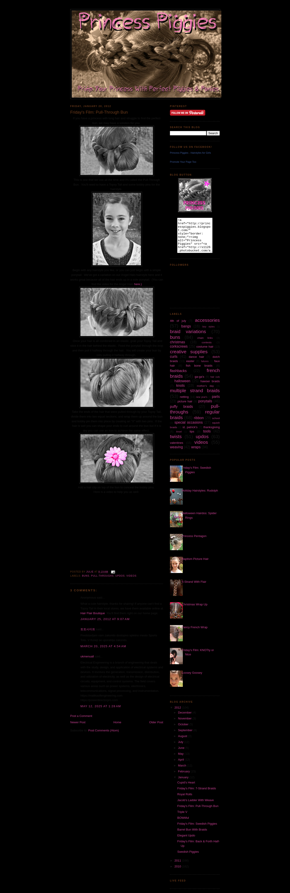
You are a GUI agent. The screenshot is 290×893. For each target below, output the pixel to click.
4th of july (178, 320)
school (216, 418)
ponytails (205, 401)
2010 (178, 866)
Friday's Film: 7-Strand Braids (196, 788)
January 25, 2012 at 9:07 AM (105, 619)
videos (131, 576)
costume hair (205, 346)
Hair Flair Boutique (92, 613)
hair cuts (215, 377)
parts (216, 397)
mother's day (205, 385)
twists (176, 436)
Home (117, 722)
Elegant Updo (186, 835)
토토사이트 (87, 629)
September (185, 730)
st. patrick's (190, 427)
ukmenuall (87, 656)
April (181, 759)
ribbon (199, 418)
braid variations (188, 331)
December (185, 712)
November (185, 718)
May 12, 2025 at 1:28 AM (100, 706)
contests (207, 342)
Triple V (182, 812)
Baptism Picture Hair (195, 559)
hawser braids (210, 381)
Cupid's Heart (186, 782)
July (181, 742)
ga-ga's (199, 376)
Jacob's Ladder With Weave (195, 800)
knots (180, 385)
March (182, 765)
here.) (138, 284)
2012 (178, 707)
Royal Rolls (184, 794)
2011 (178, 860)
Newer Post (77, 722)
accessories (207, 320)
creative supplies (189, 351)
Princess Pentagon (194, 536)
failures (205, 361)
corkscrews (179, 346)
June (181, 748)
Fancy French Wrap (195, 627)
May (181, 753)
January (183, 777)
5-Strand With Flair (194, 581)
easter (190, 361)
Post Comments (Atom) (103, 730)
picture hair (184, 401)
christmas (177, 342)
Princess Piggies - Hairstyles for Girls (190, 152)
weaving (176, 447)
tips (192, 431)
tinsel (179, 431)
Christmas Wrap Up (194, 604)
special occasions (188, 422)
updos (120, 576)
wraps (196, 447)
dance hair (196, 356)
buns (85, 576)
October (183, 724)
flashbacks (178, 371)
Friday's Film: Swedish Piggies (197, 823)
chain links (205, 337)
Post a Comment (81, 716)
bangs (186, 326)
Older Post (156, 722)
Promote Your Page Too (183, 161)
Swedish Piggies (188, 851)
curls (173, 356)
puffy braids (181, 406)
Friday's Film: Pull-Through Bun (197, 806)
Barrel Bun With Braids (192, 829)
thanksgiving (211, 427)
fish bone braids (199, 365)
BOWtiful (183, 817)
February (184, 771)
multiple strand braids (195, 390)
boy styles (209, 326)
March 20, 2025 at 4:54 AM (103, 646)
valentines (176, 442)
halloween (182, 381)
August (183, 736)
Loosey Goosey (192, 672)
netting (184, 397)
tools (207, 431)
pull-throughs (102, 576)
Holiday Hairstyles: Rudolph (200, 490)
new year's (201, 397)
